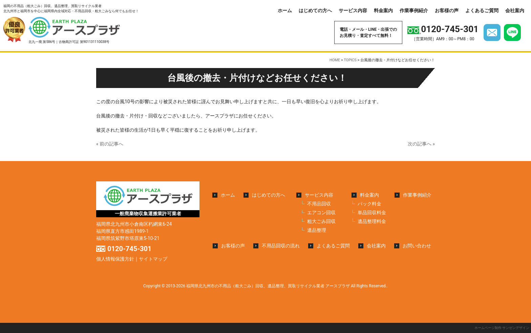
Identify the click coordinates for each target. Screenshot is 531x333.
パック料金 (369, 203)
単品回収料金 (372, 212)
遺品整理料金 (372, 221)
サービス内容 (353, 10)
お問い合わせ (417, 245)
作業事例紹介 (414, 10)
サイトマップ (153, 259)
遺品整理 (316, 230)
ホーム (285, 10)
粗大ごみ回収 (321, 221)
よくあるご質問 (481, 10)
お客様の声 (447, 10)
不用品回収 (319, 203)
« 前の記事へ (109, 144)
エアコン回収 (321, 212)
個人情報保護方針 (115, 259)
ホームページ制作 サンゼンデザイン (501, 328)
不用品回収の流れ (281, 245)
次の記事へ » (421, 144)
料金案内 (383, 10)
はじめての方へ (315, 10)
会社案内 (514, 10)
